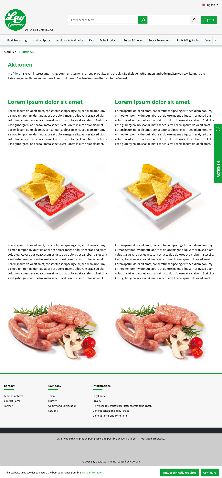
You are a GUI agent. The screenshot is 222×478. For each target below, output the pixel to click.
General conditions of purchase (111, 410)
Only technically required (179, 472)
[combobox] (103, 20)
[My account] (194, 20)
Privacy (97, 401)
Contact (9, 386)
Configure (209, 472)
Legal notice (100, 396)
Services (53, 410)
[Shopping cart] (209, 20)
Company (54, 386)
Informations (102, 386)
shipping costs (93, 438)
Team (51, 396)
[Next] (215, 40)
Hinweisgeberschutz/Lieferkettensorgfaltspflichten (122, 406)
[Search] (143, 20)
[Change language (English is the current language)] (210, 4)
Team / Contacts (13, 396)
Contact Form (12, 401)
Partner (8, 406)
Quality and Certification (62, 406)
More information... (93, 472)
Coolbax (135, 461)
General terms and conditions (110, 415)
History (52, 401)
